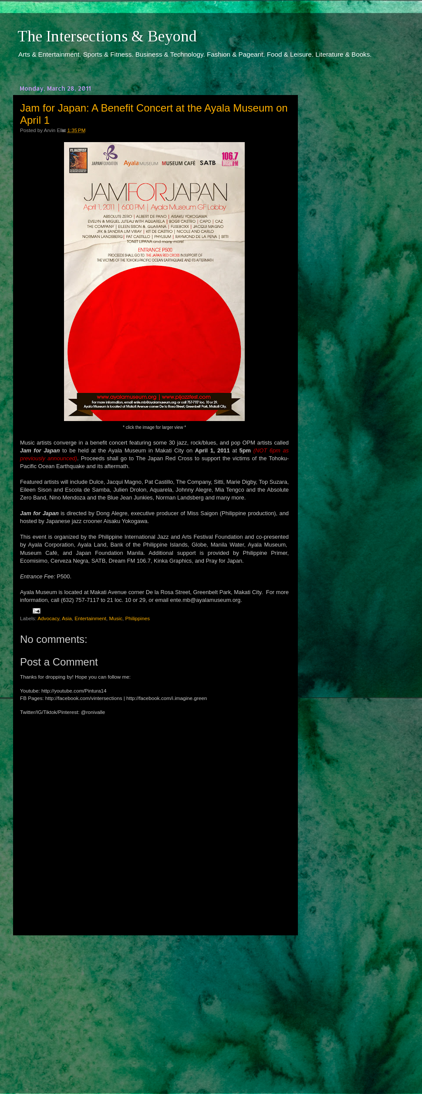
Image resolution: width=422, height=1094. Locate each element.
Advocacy (48, 618)
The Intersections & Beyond (107, 36)
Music (115, 618)
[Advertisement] (154, 1006)
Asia (67, 618)
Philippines (137, 618)
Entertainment (90, 618)
